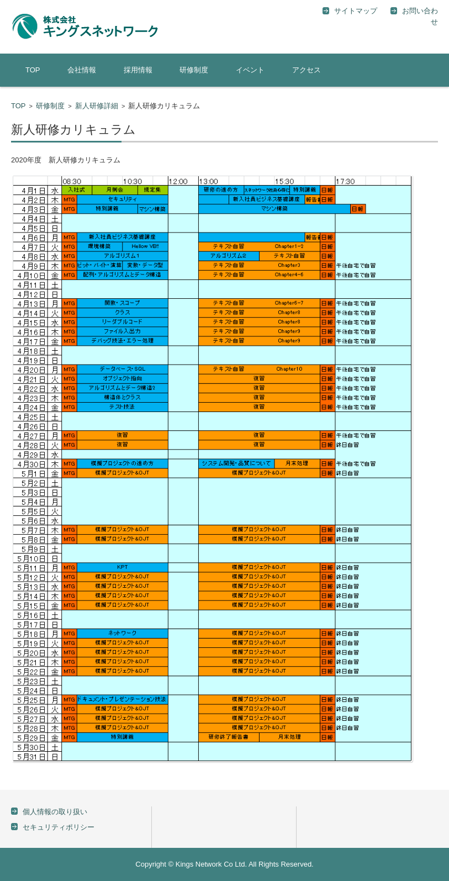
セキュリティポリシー (58, 827)
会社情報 (81, 70)
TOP (32, 70)
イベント (250, 70)
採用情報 (138, 70)
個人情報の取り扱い (55, 812)
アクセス (306, 70)
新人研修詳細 (96, 106)
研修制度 (193, 70)
